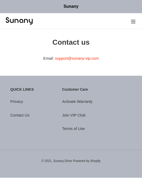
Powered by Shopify (87, 161)
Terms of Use (73, 128)
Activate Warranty (77, 101)
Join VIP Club (74, 115)
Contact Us (19, 115)
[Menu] (133, 21)
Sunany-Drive (62, 161)
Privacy (16, 101)
